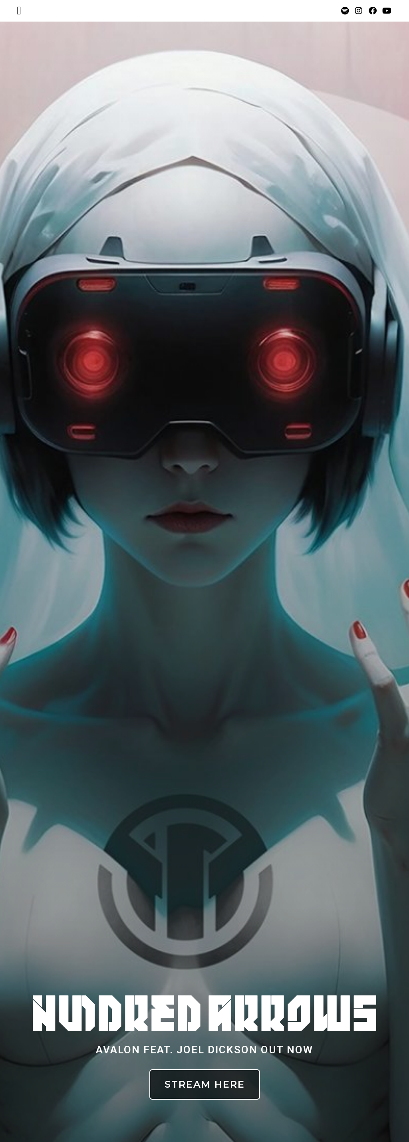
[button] (19, 11)
